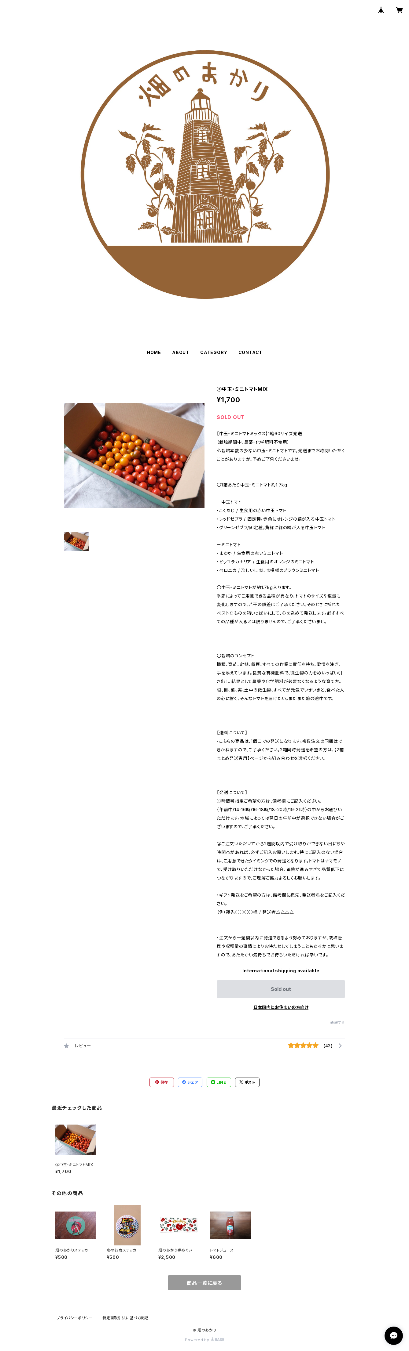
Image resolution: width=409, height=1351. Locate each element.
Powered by (204, 1340)
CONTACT (250, 352)
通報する (337, 1022)
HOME (154, 352)
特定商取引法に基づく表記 (125, 1318)
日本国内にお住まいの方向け (280, 1007)
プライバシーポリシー (75, 1318)
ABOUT (180, 352)
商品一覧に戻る (204, 1283)
